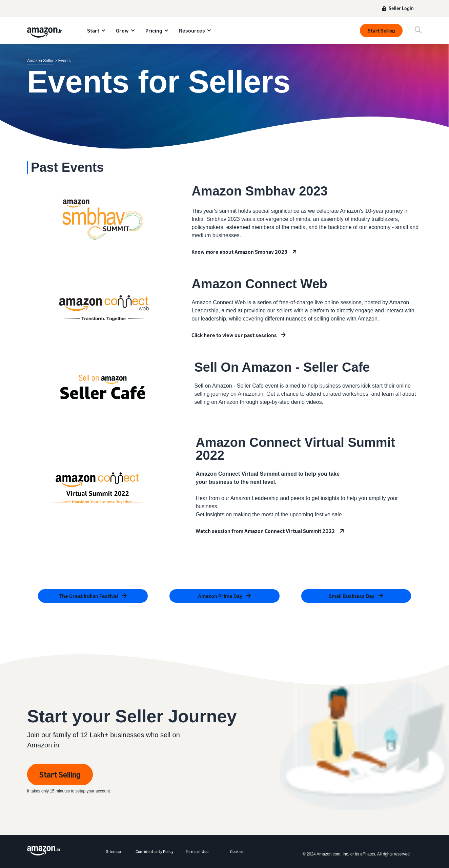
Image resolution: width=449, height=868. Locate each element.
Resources (192, 30)
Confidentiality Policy (155, 851)
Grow (122, 30)
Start (93, 30)
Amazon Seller (40, 60)
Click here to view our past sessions (234, 335)
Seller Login (401, 8)
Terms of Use (197, 851)
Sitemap (113, 851)
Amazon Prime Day (220, 596)
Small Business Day (351, 596)
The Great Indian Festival (88, 596)
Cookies (237, 851)
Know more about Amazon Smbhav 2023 (239, 251)
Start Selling (381, 30)
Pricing (153, 30)
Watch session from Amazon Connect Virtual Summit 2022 (265, 531)
